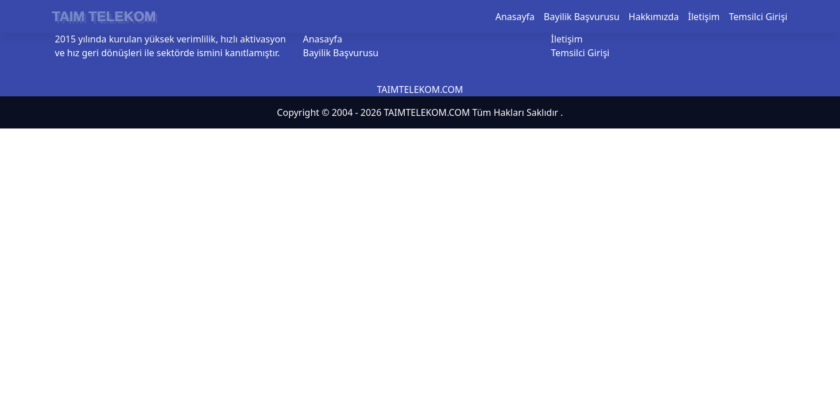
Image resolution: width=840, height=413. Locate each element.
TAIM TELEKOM (104, 16)
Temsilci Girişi (758, 16)
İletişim (703, 16)
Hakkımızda (654, 16)
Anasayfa (515, 16)
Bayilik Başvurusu (582, 16)
